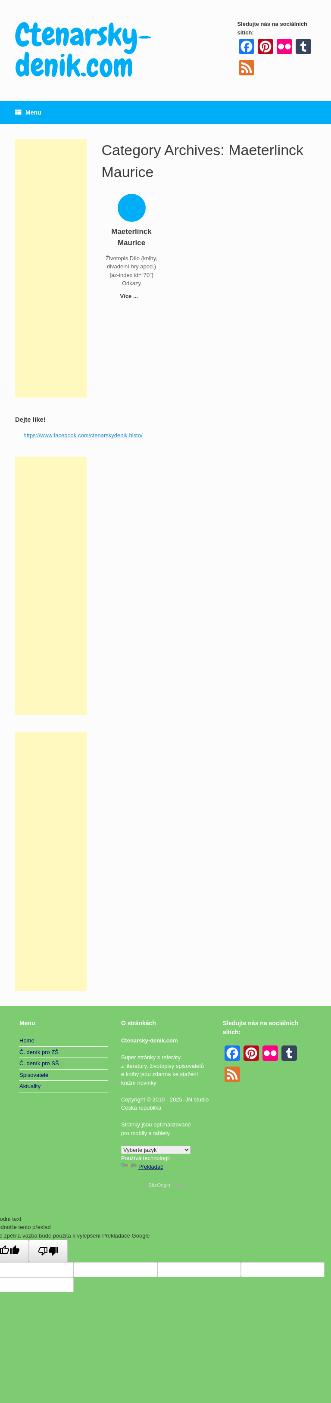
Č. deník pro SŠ (39, 1063)
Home (26, 1040)
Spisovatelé (33, 1075)
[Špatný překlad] (48, 1251)
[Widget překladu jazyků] (155, 1150)
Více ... (131, 296)
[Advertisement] (51, 268)
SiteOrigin (159, 1185)
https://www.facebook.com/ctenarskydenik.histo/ (83, 435)
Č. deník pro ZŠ (39, 1052)
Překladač (142, 1166)
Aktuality (30, 1086)
